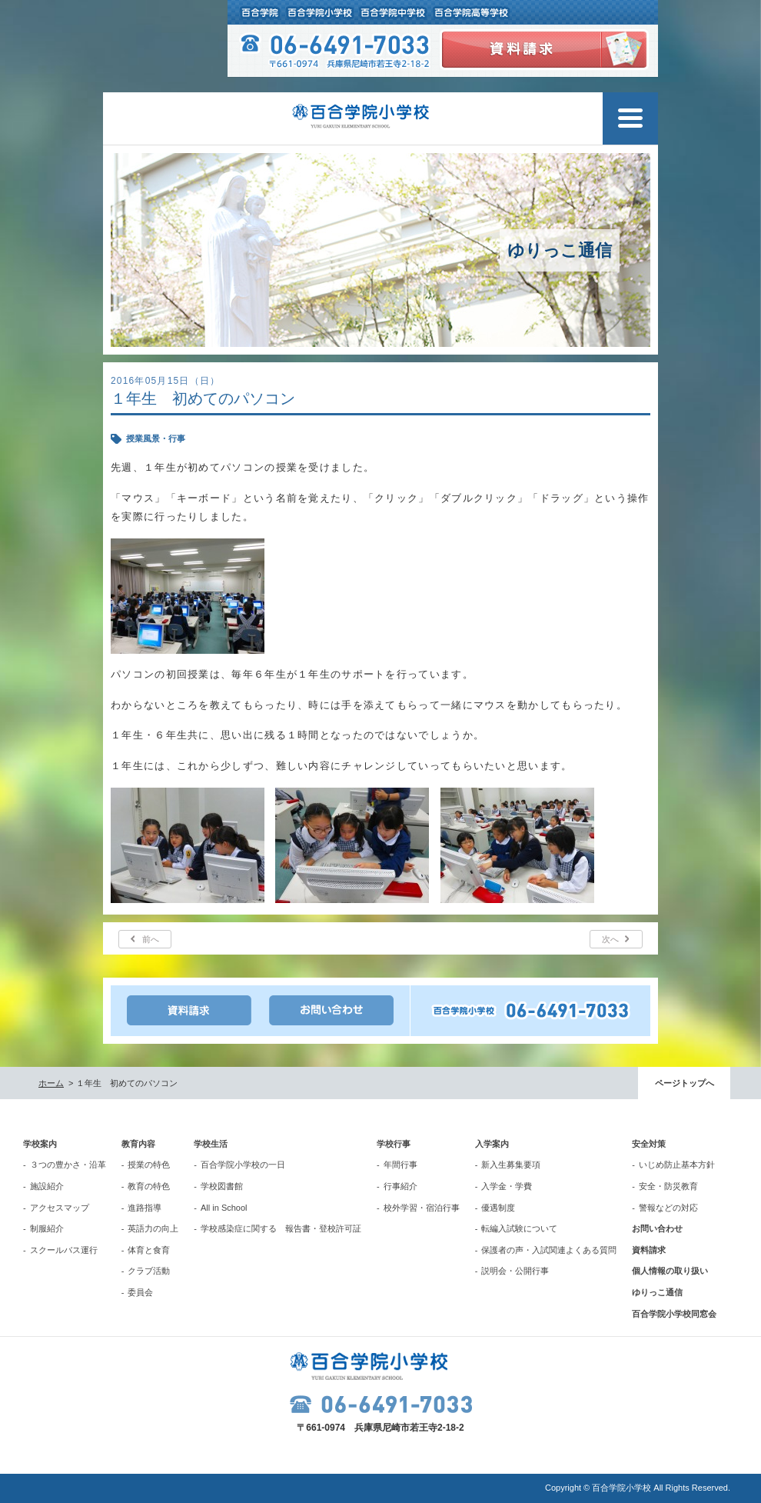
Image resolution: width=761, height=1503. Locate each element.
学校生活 (211, 1143)
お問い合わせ (657, 1228)
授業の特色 (149, 1164)
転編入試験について (519, 1228)
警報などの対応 (668, 1207)
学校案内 (40, 1143)
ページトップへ (684, 1083)
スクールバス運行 (64, 1250)
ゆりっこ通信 (657, 1292)
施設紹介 (47, 1186)
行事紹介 (400, 1186)
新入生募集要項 (510, 1164)
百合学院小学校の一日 (243, 1164)
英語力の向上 (153, 1228)
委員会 (140, 1292)
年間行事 (400, 1164)
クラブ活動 (149, 1270)
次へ (610, 939)
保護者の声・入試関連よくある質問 (548, 1250)
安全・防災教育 (668, 1186)
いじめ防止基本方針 (677, 1164)
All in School (224, 1207)
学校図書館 (222, 1186)
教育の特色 (149, 1186)
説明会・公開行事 (515, 1270)
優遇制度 (498, 1207)
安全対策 (649, 1143)
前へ (150, 939)
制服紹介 (47, 1228)
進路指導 (144, 1207)
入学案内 (492, 1143)
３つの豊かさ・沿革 (68, 1164)
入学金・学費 (506, 1186)
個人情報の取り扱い (670, 1270)
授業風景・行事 (155, 438)
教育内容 (138, 1143)
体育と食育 (149, 1250)
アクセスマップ (59, 1207)
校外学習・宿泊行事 (422, 1207)
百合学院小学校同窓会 (674, 1313)
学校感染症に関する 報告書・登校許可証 (281, 1228)
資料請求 (649, 1250)
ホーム (51, 1083)
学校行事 (393, 1143)
